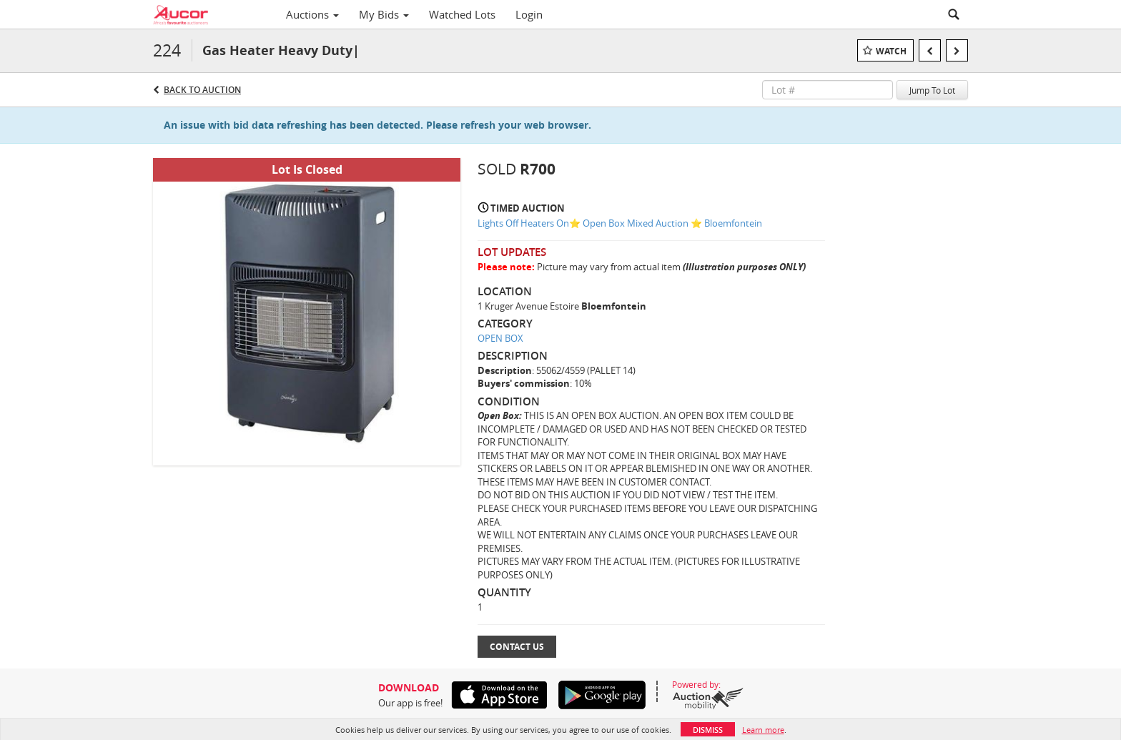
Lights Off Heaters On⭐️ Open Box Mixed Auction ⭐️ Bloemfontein (620, 223)
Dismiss (708, 729)
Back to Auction (202, 90)
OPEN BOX (500, 338)
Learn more (763, 729)
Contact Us (517, 647)
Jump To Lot (932, 90)
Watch (891, 51)
